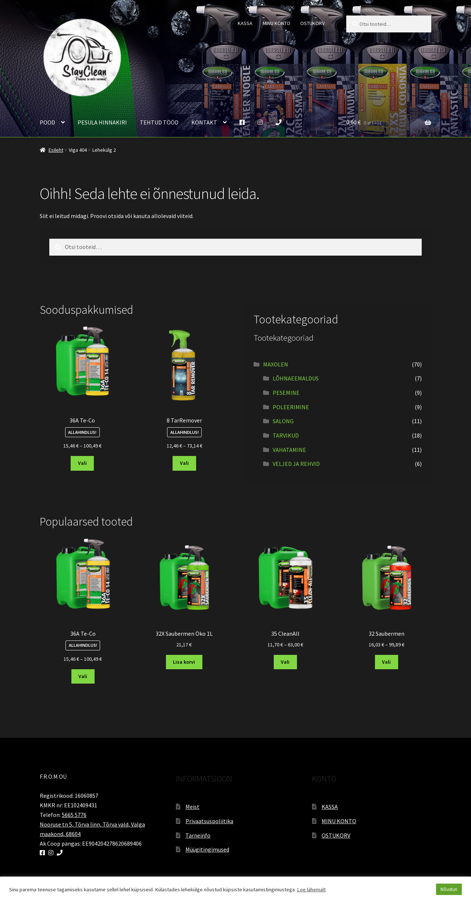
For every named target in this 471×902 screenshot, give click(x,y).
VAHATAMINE (289, 449)
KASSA (245, 23)
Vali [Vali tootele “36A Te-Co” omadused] (82, 463)
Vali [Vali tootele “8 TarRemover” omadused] (184, 463)
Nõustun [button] (448, 889)
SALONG (283, 421)
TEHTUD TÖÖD (159, 122)
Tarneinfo (197, 835)
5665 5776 (74, 814)
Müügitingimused (207, 849)
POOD (47, 122)
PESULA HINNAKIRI (102, 122)
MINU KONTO (276, 23)
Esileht (56, 150)
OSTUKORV (312, 23)
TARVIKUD (286, 435)
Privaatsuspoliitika (209, 821)
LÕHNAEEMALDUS (296, 378)
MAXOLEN (275, 364)
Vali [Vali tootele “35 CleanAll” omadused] (285, 662)
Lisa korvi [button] (184, 662)
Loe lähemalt (311, 889)
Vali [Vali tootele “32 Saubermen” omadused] (386, 662)
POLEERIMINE (291, 407)
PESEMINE (286, 392)
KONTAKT (204, 122)
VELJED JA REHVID (296, 463)
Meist (192, 806)
